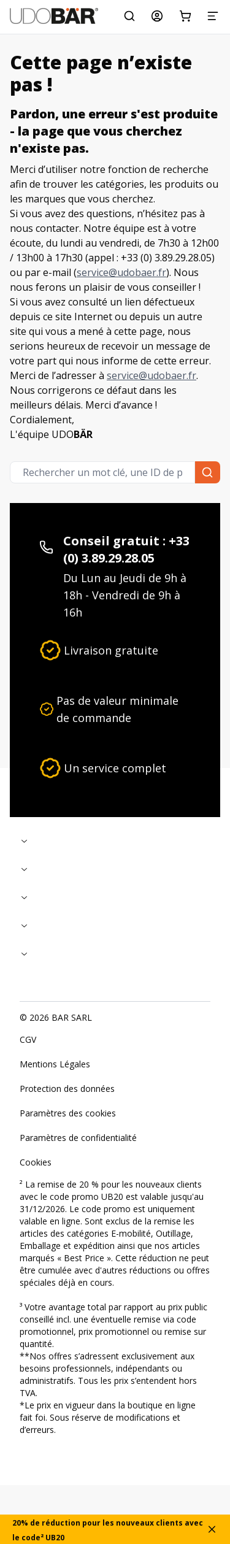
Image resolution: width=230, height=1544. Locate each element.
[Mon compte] (157, 16)
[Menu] (212, 16)
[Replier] (115, 841)
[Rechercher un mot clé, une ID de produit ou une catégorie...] (129, 16)
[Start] (54, 16)
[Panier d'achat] (185, 16)
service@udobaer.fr (121, 272)
